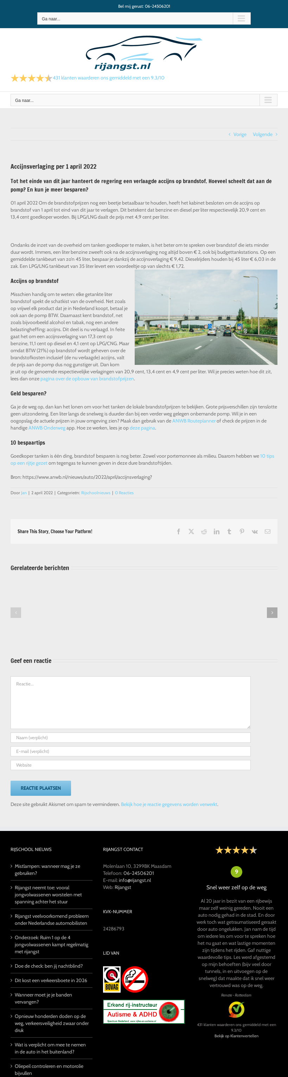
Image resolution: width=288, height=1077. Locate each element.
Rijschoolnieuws (95, 492)
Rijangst (123, 887)
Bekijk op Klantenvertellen (236, 1035)
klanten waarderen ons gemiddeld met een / (109, 78)
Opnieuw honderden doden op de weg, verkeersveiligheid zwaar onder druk (52, 1023)
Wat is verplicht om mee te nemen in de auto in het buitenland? (50, 1048)
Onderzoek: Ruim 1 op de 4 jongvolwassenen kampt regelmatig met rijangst (51, 944)
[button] (16, 612)
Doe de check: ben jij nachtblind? (49, 966)
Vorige (240, 134)
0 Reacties (124, 492)
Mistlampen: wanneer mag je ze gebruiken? (47, 869)
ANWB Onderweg (46, 428)
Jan (24, 492)
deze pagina (142, 428)
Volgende (263, 134)
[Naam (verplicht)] (131, 738)
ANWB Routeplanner (194, 421)
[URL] (131, 765)
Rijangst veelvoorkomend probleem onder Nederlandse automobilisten (52, 919)
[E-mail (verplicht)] (131, 751)
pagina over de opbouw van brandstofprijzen (87, 378)
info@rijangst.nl (135, 880)
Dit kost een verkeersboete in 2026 (51, 980)
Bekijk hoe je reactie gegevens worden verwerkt (169, 804)
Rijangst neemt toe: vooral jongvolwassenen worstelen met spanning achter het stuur (48, 894)
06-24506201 (138, 873)
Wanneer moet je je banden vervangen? (43, 998)
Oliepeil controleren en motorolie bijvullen (49, 1069)
